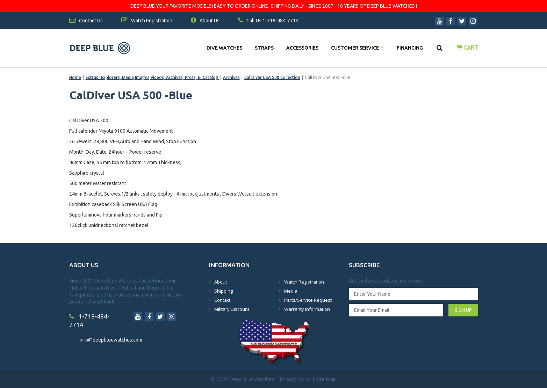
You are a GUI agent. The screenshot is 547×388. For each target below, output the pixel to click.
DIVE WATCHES (224, 48)
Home (75, 77)
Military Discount (231, 309)
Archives (231, 77)
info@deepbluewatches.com (111, 340)
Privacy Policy (295, 379)
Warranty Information (307, 309)
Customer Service (357, 48)
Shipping (223, 291)
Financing (410, 48)
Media (290, 291)
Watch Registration (304, 282)
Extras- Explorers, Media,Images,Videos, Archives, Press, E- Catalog (152, 77)
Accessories (302, 48)
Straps (264, 48)
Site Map (326, 379)
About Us (205, 20)
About (220, 282)
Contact (222, 300)
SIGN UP (463, 310)
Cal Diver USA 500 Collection (272, 77)
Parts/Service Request (308, 300)
